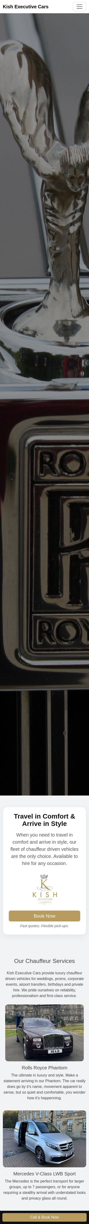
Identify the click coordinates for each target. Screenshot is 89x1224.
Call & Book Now (44, 1217)
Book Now (44, 916)
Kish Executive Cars (25, 6)
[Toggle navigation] (79, 6)
